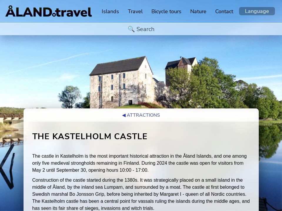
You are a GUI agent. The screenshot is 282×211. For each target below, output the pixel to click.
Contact (224, 11)
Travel (135, 11)
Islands (110, 11)
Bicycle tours (166, 11)
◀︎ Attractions (141, 115)
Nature (198, 11)
